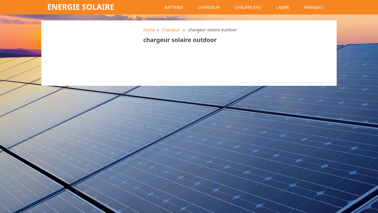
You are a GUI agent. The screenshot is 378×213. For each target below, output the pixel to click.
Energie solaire (80, 6)
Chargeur (209, 7)
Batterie (174, 7)
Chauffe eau (247, 7)
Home (149, 30)
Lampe (282, 7)
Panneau (313, 7)
